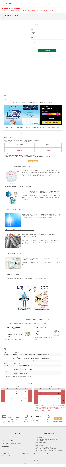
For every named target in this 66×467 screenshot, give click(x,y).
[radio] (33, 34)
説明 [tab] (5, 95)
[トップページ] (3, 17)
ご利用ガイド (27, 3)
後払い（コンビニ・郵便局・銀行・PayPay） (12, 443)
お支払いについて (17, 433)
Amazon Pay (6, 446)
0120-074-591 (36, 416)
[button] (16, 440)
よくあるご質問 (34, 3)
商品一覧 (22, 3)
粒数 (32, 29)
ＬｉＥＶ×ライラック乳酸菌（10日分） (14, 328)
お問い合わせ (48, 3)
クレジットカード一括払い (8, 440)
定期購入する (47, 50)
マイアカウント (41, 3)
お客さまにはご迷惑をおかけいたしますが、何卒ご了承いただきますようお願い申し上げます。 (23, 11)
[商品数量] (34, 50)
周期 (32, 37)
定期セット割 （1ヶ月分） (43, 327)
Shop (6, 17)
